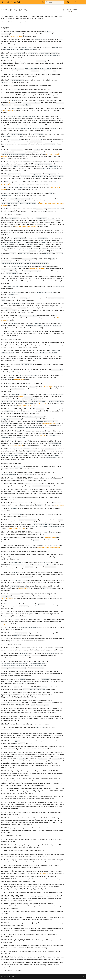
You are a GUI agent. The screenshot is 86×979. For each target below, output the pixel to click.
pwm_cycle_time (6, 184)
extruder (20, 397)
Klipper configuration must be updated (48, 547)
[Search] (54, 2)
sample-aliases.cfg (50, 537)
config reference (59, 505)
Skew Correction (44, 873)
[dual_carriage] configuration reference (26, 226)
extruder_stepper (48, 387)
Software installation (49, 423)
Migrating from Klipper (16, 36)
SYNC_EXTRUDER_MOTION (26, 405)
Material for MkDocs (11, 976)
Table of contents (72, 9)
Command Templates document (15, 528)
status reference (19, 380)
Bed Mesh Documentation (37, 269)
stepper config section (16, 445)
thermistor (42, 435)
